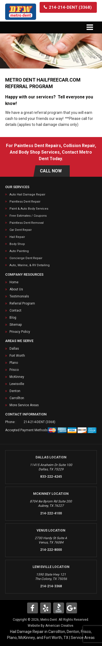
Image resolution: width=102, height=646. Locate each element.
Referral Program (22, 303)
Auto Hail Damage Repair (27, 194)
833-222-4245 (51, 477)
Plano (13, 363)
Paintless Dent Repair (24, 201)
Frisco (14, 370)
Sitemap (15, 325)
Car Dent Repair (20, 230)
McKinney (16, 377)
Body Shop (17, 244)
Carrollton (16, 398)
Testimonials (19, 296)
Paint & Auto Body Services (28, 208)
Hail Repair (17, 237)
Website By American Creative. (51, 626)
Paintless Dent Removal (26, 223)
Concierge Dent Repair (25, 258)
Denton (14, 391)
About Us (16, 289)
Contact (15, 310)
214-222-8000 (51, 550)
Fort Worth (17, 356)
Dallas (14, 348)
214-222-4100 (51, 513)
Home (13, 282)
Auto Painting (19, 251)
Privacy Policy (19, 332)
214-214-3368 (51, 586)
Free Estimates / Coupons (28, 216)
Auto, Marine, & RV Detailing (29, 265)
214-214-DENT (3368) (39, 422)
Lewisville (16, 384)
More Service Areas (24, 405)
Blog (12, 317)
